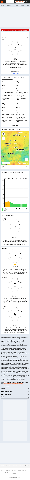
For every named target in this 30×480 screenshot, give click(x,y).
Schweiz (15, 466)
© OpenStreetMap (5, 163)
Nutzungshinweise (6, 476)
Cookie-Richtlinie (22, 476)
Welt (2, 466)
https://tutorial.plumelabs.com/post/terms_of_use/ (13, 383)
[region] (15, 148)
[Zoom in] (3, 134)
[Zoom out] (3, 138)
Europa (8, 466)
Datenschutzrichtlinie (14, 476)
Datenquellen (17, 477)
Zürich (21, 466)
